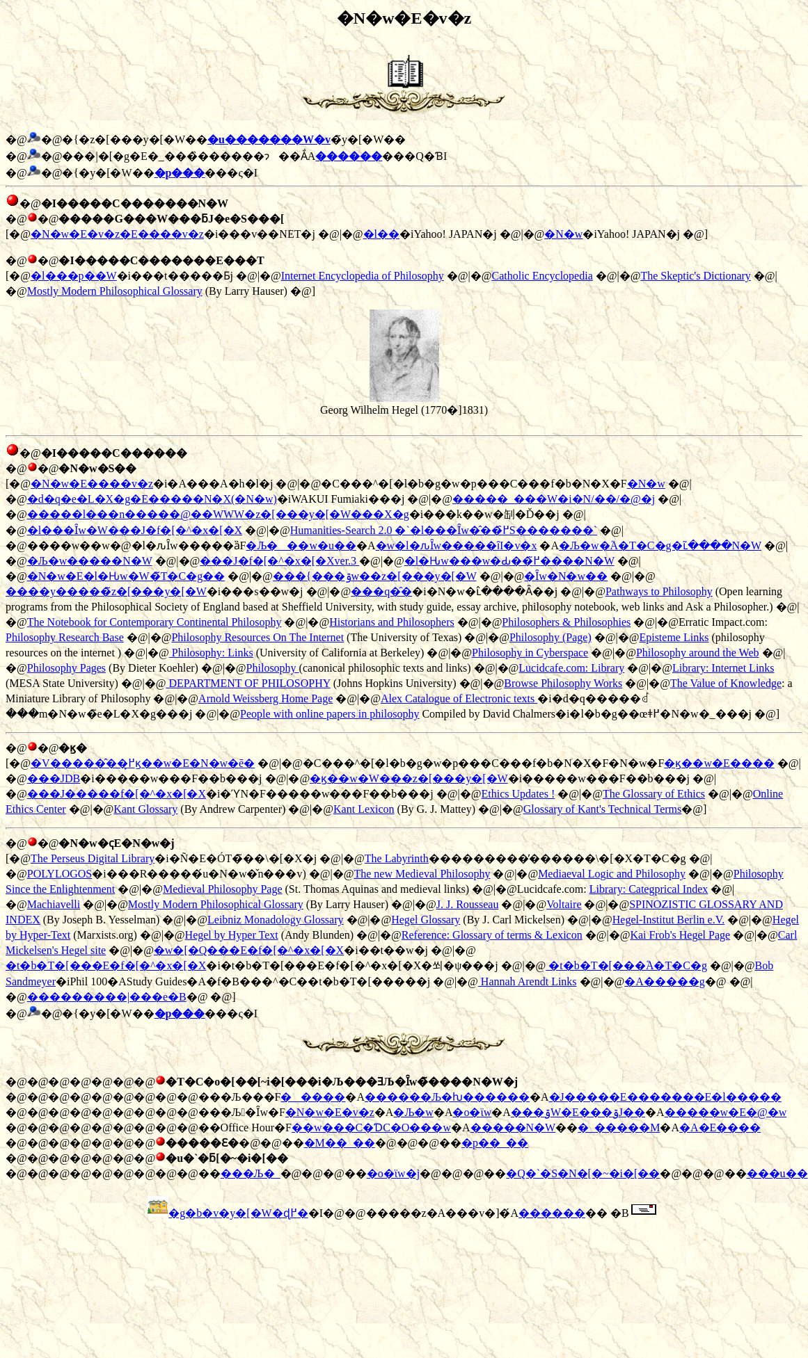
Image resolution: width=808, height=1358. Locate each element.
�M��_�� (339, 1143)
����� (312, 1097)
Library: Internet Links (723, 668)
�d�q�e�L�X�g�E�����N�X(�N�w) (152, 499)
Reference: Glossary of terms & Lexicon (492, 935)
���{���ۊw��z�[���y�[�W (375, 576)
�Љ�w (413, 1112)
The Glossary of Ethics (654, 794)
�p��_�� (494, 1143)
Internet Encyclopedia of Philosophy (362, 276)
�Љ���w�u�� (301, 545)
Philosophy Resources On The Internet (257, 637)
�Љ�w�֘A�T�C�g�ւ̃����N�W (660, 545)
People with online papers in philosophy (329, 714)
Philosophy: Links (211, 652)
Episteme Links (673, 637)
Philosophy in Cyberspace (530, 652)
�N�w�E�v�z (329, 1112)
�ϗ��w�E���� (719, 763)
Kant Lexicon (364, 809)
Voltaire (563, 904)
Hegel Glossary (425, 919)
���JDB (53, 778)
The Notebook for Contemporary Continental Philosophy (154, 622)
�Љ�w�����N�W (89, 561)
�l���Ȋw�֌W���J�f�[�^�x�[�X (134, 530)
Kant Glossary (145, 809)
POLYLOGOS (60, 874)
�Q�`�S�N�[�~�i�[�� (583, 1173)
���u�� (777, 1173)
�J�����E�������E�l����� (665, 1097)
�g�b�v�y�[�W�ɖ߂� (238, 1213)
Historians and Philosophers (391, 622)
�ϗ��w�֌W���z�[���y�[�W (409, 778)
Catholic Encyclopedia (541, 276)
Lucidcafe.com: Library (571, 668)
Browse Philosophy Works (563, 683)
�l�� (381, 234)
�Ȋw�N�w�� (566, 576)
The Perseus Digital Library (93, 858)
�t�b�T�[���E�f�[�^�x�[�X (106, 965)
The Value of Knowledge (726, 683)
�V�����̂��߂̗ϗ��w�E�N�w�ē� (143, 763)
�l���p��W (74, 276)
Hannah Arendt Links (527, 981)
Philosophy (272, 668)
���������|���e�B (107, 997)
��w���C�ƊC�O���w (371, 1127)
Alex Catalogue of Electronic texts (459, 698)
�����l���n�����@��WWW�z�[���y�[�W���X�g (218, 514)
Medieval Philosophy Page (223, 889)
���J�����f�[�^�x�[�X (116, 794)
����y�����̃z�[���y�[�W (106, 591)
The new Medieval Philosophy (422, 874)
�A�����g (664, 981)
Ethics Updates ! (518, 794)
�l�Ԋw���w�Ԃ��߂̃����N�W (509, 561)
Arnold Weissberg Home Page (265, 698)
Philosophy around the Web (697, 652)
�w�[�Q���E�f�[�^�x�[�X (249, 950)
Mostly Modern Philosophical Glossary (115, 291)
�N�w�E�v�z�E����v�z (117, 234)
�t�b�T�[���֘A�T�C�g (626, 965)
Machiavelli (53, 904)
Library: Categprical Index (648, 889)
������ (551, 1213)
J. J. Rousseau (467, 904)
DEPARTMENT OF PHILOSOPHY (248, 683)
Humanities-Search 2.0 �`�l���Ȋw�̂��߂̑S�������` (443, 530)
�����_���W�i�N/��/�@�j (553, 499)
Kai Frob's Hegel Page (680, 935)
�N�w (563, 234)
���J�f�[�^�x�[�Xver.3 (279, 561)
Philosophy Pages (66, 668)
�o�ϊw (471, 1112)
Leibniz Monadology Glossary (275, 919)
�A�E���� (720, 1127)
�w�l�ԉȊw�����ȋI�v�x (456, 545)
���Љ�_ (250, 1173)
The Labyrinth (397, 858)
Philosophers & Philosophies (566, 622)
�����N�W (513, 1127)
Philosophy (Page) (550, 637)
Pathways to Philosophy (659, 591)
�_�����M (619, 1127)
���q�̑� (381, 591)
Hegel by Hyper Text (231, 935)
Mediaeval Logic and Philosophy (612, 874)
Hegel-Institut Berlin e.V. (668, 919)
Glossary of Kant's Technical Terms (602, 809)
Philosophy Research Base (65, 637)
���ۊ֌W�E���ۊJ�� (578, 1112)
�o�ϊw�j (393, 1173)
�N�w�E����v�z (92, 484)
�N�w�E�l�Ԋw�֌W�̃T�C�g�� (126, 576)
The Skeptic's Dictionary (695, 276)
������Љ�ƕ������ (447, 1097)
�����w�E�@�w (726, 1112)
